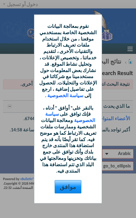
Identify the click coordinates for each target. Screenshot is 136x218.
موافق (68, 186)
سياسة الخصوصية (64, 95)
